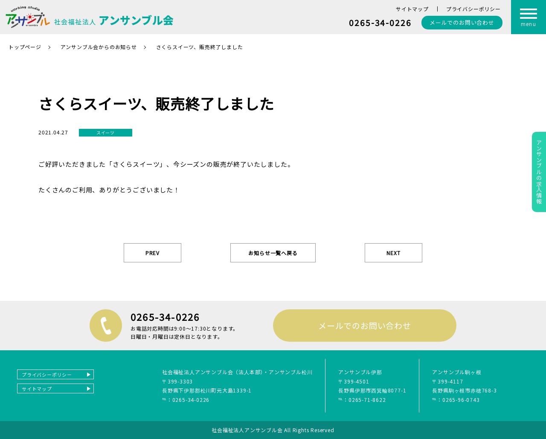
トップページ (25, 46)
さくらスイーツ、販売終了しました (199, 46)
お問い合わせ (462, 22)
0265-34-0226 (380, 22)
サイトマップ (412, 8)
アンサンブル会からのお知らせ (99, 46)
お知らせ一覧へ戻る (272, 252)
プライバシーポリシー (473, 8)
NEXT (393, 252)
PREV (152, 252)
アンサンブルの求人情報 (539, 172)
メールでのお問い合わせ (364, 325)
